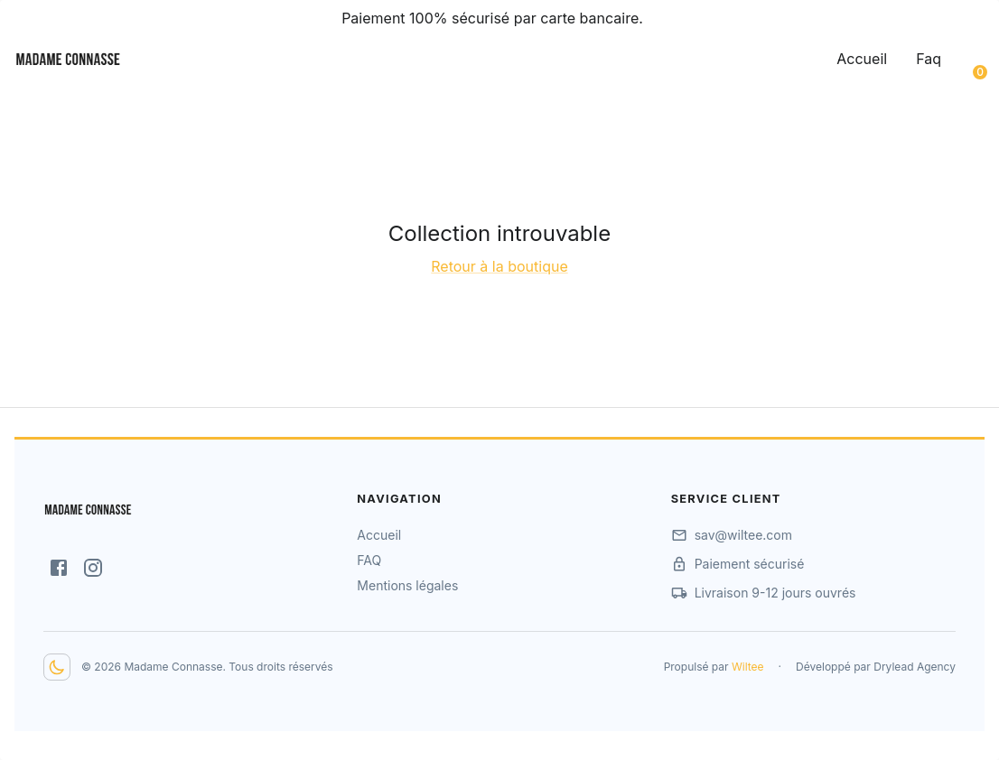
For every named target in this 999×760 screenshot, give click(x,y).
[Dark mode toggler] (56, 667)
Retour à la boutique (499, 266)
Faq (928, 59)
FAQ (369, 560)
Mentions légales (407, 585)
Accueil (861, 59)
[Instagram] (93, 567)
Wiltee (748, 666)
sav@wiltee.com (743, 534)
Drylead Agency (914, 666)
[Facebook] (58, 567)
